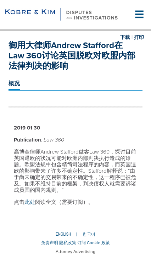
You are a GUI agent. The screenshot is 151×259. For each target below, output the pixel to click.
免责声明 (49, 242)
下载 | (126, 37)
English (63, 234)
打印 (139, 37)
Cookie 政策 (98, 242)
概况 (14, 83)
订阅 (81, 242)
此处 (29, 202)
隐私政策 (67, 242)
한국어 (89, 234)
